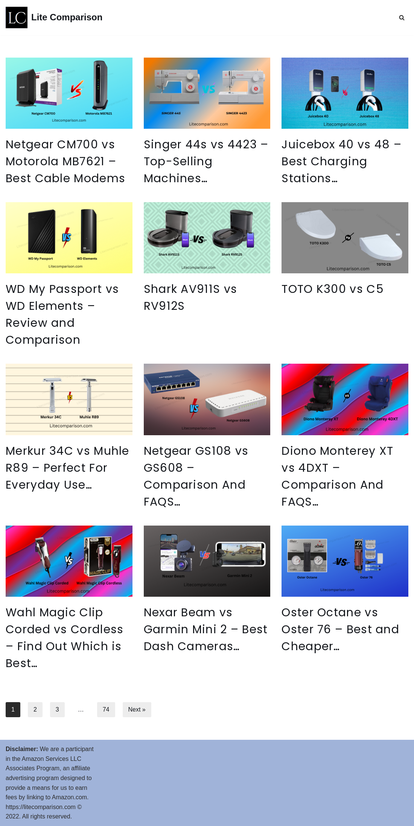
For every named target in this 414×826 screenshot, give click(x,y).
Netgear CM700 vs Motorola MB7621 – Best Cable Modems (65, 161)
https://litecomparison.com (41, 807)
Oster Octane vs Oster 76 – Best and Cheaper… (340, 629)
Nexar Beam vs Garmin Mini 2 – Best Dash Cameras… (206, 629)
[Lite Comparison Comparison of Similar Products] (54, 17)
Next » (137, 709)
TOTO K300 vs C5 (333, 289)
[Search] (402, 17)
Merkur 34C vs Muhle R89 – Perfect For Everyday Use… (67, 468)
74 (106, 709)
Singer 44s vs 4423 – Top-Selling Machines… (206, 161)
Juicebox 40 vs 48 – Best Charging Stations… (342, 161)
